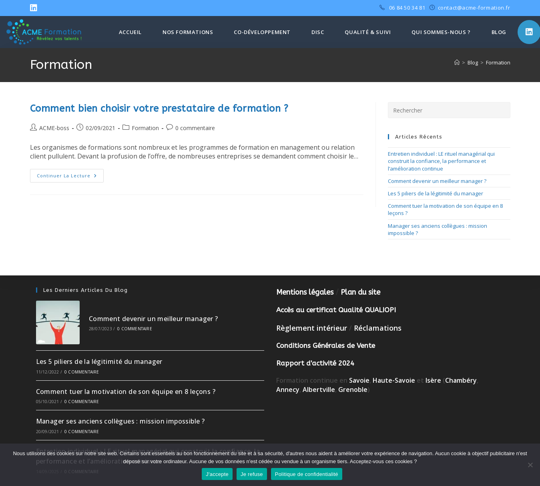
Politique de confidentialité (306, 474)
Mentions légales (304, 292)
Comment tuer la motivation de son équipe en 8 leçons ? (126, 391)
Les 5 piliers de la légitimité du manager (435, 193)
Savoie (359, 380)
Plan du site (360, 292)
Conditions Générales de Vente (325, 345)
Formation (498, 62)
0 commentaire (195, 128)
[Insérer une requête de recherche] (449, 110)
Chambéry (461, 380)
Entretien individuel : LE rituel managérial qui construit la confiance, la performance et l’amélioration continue (441, 161)
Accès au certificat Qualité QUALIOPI (336, 310)
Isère (434, 380)
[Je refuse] (530, 465)
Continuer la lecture (70, 177)
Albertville (319, 389)
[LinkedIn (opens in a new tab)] (35, 8)
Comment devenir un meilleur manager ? (437, 181)
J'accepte (217, 474)
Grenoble (352, 389)
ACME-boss (54, 128)
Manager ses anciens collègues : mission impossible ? (120, 421)
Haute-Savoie (394, 380)
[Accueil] (457, 62)
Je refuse (252, 474)
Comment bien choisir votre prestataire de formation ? (159, 108)
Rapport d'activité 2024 (315, 363)
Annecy (287, 389)
